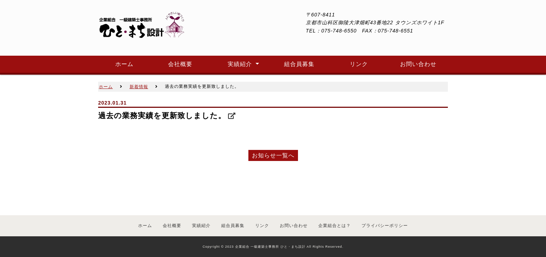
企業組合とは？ (334, 225)
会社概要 (172, 225)
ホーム (145, 225)
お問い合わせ (294, 225)
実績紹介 (201, 225)
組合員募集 (232, 225)
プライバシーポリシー (385, 225)
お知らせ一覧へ (273, 155)
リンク (262, 225)
